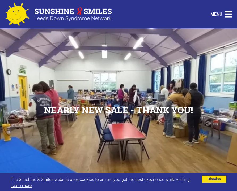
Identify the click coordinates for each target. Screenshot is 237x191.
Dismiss (214, 178)
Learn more (21, 185)
